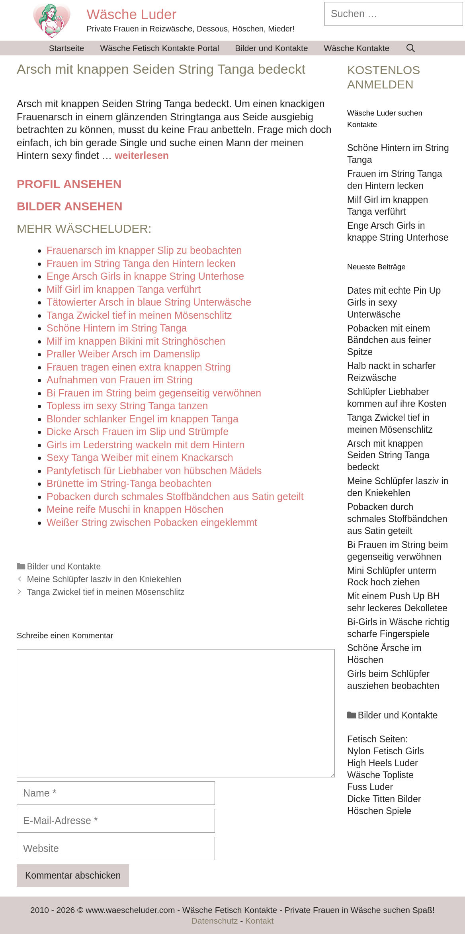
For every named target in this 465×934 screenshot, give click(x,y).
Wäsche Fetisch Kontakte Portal (159, 48)
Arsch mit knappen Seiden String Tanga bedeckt (388, 455)
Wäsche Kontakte (357, 48)
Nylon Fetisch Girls (385, 751)
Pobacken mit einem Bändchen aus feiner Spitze (389, 340)
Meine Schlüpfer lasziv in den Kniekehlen (104, 579)
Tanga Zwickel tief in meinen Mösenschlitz (106, 592)
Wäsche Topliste (380, 775)
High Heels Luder (382, 763)
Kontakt (259, 920)
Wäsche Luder (132, 14)
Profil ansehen (69, 183)
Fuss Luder (370, 787)
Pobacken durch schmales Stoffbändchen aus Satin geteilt (397, 519)
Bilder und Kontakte (271, 48)
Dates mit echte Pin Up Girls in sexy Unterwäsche (394, 302)
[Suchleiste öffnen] (410, 48)
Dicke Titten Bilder (384, 799)
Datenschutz (214, 920)
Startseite (66, 48)
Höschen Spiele (379, 811)
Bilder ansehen (70, 206)
